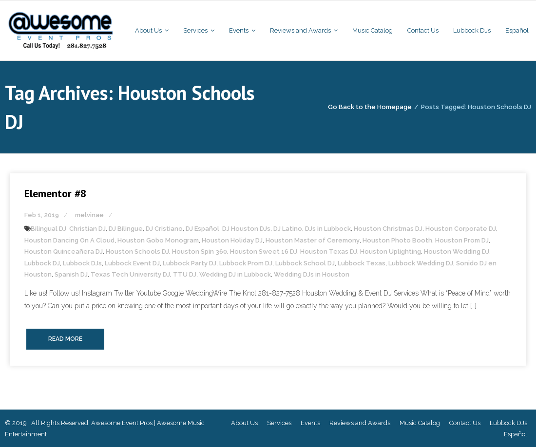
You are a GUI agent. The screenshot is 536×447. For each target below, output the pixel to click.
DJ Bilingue (126, 228)
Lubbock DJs (82, 263)
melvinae (89, 215)
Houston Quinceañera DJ (63, 251)
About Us (244, 423)
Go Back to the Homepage (370, 107)
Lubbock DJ (42, 263)
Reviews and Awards (359, 423)
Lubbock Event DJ (132, 263)
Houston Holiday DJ (232, 240)
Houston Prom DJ (462, 240)
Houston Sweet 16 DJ (263, 251)
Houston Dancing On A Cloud (69, 240)
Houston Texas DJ (328, 251)
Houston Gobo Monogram (158, 240)
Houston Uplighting (390, 251)
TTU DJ (184, 274)
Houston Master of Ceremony (313, 240)
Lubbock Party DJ (189, 263)
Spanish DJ (71, 274)
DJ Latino (287, 228)
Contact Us (464, 423)
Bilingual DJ (48, 228)
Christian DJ (87, 228)
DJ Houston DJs (246, 228)
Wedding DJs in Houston (311, 274)
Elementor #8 (55, 193)
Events (310, 423)
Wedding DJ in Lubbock (235, 274)
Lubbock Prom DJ (245, 263)
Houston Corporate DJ (460, 228)
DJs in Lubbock (328, 228)
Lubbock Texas (361, 263)
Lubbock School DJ (305, 263)
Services (279, 423)
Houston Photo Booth (397, 240)
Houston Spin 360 (199, 251)
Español (515, 434)
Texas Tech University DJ (130, 274)
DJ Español (202, 228)
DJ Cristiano (164, 228)
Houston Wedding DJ (456, 251)
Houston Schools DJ (137, 251)
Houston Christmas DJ (388, 228)
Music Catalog (420, 423)
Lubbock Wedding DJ (420, 263)
